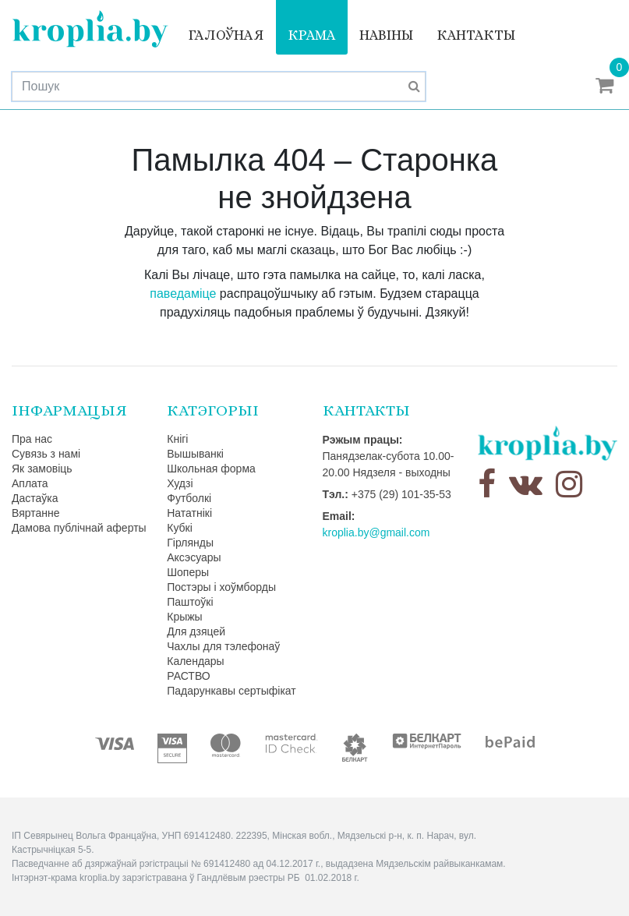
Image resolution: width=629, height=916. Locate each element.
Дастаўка (35, 498)
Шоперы (188, 572)
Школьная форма (211, 468)
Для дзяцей (196, 631)
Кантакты (475, 35)
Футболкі (189, 498)
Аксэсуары (194, 557)
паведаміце (183, 293)
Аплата (30, 483)
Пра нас (32, 439)
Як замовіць (42, 468)
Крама (312, 35)
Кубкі (180, 528)
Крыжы (184, 616)
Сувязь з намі (46, 453)
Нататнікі (189, 513)
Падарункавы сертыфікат (231, 690)
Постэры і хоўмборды (221, 587)
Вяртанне (36, 513)
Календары (195, 661)
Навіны (386, 35)
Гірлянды (190, 542)
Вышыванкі (195, 453)
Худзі (180, 483)
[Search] (219, 86)
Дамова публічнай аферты (79, 528)
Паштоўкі (190, 602)
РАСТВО (188, 676)
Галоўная (226, 35)
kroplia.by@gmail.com (376, 532)
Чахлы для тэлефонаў (223, 646)
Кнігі (177, 439)
